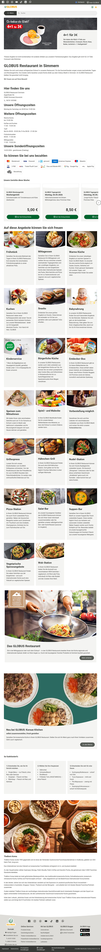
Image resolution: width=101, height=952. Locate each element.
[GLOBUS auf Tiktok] (21, 2)
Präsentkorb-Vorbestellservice (30, 939)
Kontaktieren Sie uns (11, 935)
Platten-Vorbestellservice (28, 941)
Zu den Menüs (87, 745)
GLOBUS (93, 2)
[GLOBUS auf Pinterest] (12, 2)
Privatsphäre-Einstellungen (24, 949)
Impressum (5, 949)
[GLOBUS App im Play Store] (85, 934)
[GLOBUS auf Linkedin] (26, 2)
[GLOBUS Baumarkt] (66, 930)
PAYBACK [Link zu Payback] (79, 2)
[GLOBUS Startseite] (11, 7)
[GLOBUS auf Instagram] (7, 2)
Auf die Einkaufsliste (23, 217)
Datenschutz (15, 949)
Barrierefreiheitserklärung (58, 949)
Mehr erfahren (87, 658)
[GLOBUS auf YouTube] (16, 2)
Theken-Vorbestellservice (28, 936)
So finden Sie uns (11, 944)
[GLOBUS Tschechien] (67, 933)
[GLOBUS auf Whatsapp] (30, 2)
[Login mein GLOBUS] (96, 7)
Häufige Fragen (11, 932)
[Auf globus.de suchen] (58, 13)
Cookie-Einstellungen (41, 949)
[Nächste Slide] (98, 202)
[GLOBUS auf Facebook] (3, 2)
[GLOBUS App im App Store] (85, 930)
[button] (10, 13)
